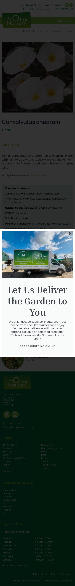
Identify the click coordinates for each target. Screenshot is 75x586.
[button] (71, 233)
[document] (37, 293)
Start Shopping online (37, 346)
